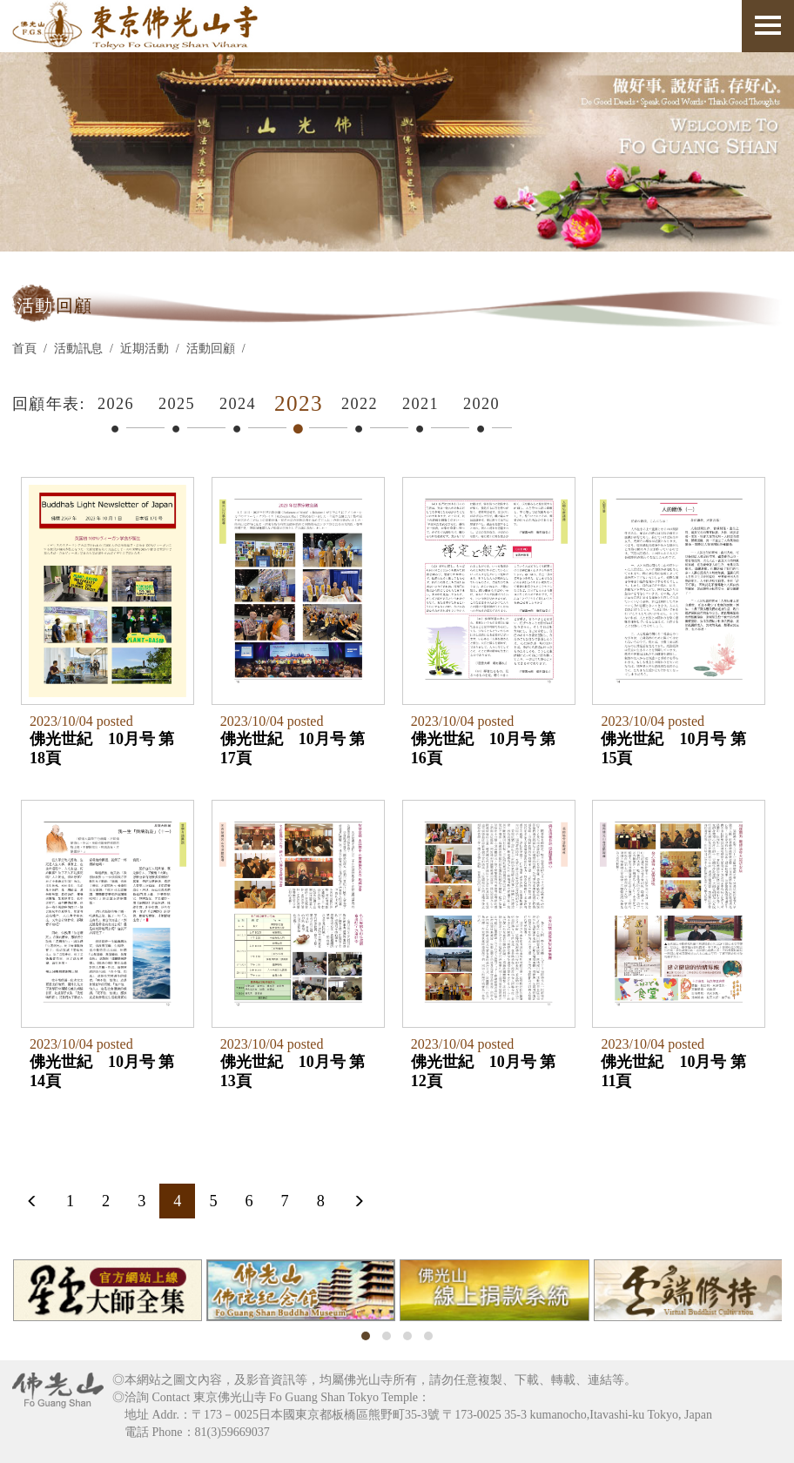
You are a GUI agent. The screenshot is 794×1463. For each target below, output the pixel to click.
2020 (481, 404)
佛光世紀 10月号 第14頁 (102, 1069)
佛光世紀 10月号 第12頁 (482, 1069)
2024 (237, 404)
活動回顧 (210, 348)
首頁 (24, 348)
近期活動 (144, 348)
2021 (420, 404)
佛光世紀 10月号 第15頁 (671, 747)
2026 (116, 404)
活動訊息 (78, 348)
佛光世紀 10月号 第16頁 (482, 747)
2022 (359, 404)
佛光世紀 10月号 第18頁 (102, 747)
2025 (176, 404)
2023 (298, 403)
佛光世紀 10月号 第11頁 (671, 1069)
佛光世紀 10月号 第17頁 (292, 747)
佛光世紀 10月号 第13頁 (292, 1069)
